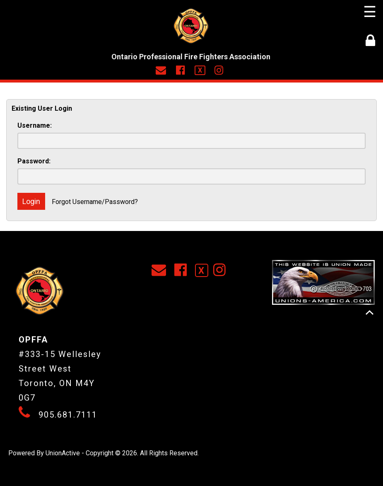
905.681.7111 (68, 415)
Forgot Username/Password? (95, 202)
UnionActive (63, 453)
